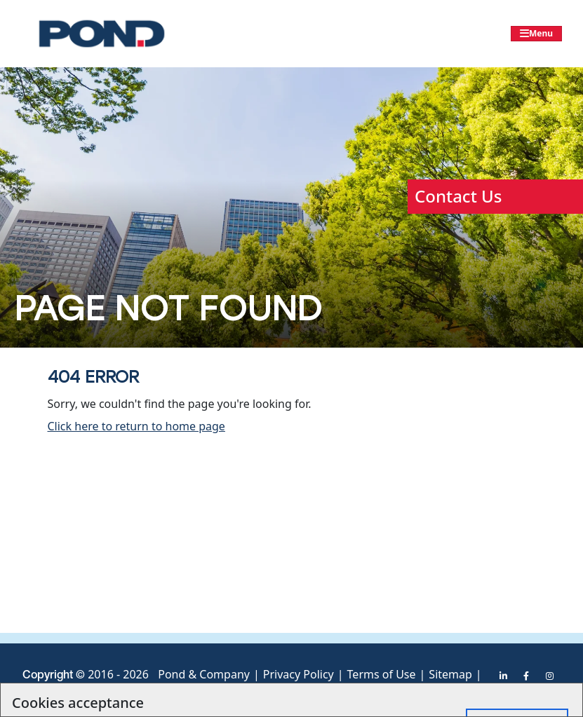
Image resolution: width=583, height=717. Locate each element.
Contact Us (458, 195)
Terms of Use (381, 674)
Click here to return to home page (136, 426)
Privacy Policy (298, 674)
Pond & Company (204, 674)
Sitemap (450, 674)
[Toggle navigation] (536, 33)
